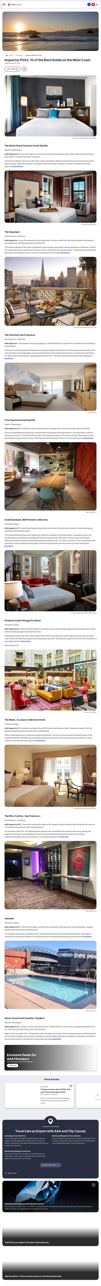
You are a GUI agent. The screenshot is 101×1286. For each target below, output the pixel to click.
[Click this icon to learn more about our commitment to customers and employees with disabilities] (5, 1248)
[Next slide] (97, 1097)
